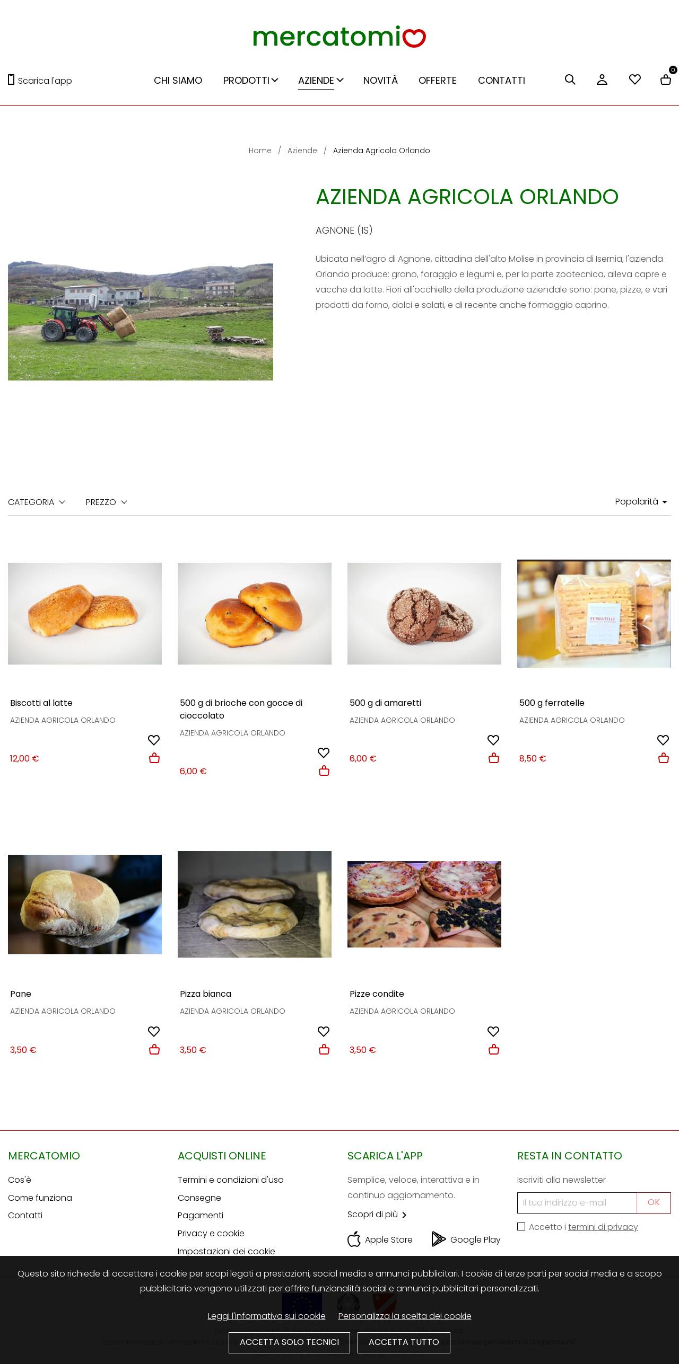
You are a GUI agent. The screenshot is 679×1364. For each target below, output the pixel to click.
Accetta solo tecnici (289, 1342)
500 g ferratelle (552, 703)
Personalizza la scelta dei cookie (405, 1316)
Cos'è (19, 1180)
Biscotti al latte (41, 703)
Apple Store (389, 1240)
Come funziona (40, 1198)
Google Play (475, 1240)
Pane (20, 994)
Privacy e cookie (211, 1233)
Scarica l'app (45, 81)
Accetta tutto (404, 1342)
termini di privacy (603, 1227)
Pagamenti (200, 1215)
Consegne (199, 1198)
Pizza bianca (205, 994)
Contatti (25, 1215)
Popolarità (643, 501)
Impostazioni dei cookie (226, 1251)
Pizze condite (377, 994)
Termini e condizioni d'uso (231, 1180)
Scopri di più (379, 1214)
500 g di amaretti (385, 703)
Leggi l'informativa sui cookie (267, 1316)
